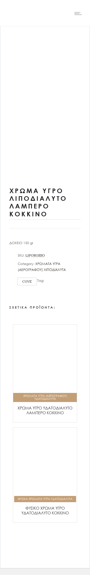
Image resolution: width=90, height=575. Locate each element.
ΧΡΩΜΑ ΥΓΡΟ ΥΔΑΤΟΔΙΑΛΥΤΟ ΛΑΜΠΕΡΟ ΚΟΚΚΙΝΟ (45, 410)
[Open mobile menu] (79, 13)
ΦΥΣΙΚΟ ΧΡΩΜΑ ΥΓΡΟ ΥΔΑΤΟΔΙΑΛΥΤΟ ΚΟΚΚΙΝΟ (45, 510)
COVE (27, 281)
